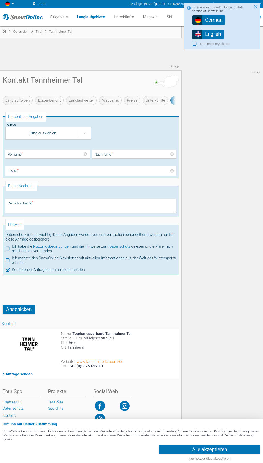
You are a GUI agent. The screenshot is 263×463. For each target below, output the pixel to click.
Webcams (110, 100)
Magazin (150, 17)
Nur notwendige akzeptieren (210, 458)
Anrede (11, 124)
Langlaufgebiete (91, 17)
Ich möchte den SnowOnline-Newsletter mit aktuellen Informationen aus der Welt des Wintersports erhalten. (94, 260)
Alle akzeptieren (209, 449)
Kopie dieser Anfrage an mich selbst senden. (49, 269)
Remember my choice (214, 44)
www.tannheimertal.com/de (100, 361)
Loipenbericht (49, 100)
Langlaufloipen (17, 100)
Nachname (104, 154)
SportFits (55, 408)
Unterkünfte (155, 100)
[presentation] (41, 290)
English (213, 34)
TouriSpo (55, 401)
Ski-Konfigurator (179, 4)
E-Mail (13, 171)
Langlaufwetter (81, 100)
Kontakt (9, 415)
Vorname (15, 154)
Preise (132, 100)
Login (41, 4)
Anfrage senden (19, 374)
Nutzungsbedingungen (52, 246)
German (214, 20)
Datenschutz (119, 246)
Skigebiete (59, 17)
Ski (169, 17)
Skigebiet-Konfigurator (149, 4)
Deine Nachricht (20, 203)
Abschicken (19, 309)
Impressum (12, 401)
